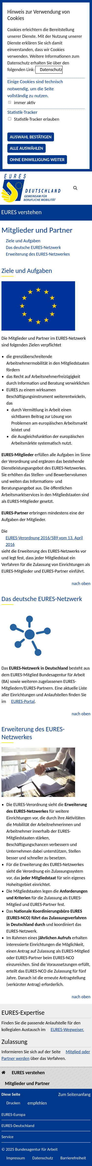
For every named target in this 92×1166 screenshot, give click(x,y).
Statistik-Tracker (22, 112)
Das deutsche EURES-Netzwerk (33, 247)
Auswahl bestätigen (31, 137)
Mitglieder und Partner (27, 1083)
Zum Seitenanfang (74, 1094)
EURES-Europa (13, 1115)
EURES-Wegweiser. (67, 1029)
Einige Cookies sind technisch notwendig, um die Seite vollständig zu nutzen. (35, 89)
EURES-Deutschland (17, 1126)
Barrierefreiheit (73, 1158)
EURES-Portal (23, 701)
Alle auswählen (26, 148)
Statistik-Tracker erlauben (36, 119)
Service (7, 1137)
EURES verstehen (21, 212)
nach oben (81, 583)
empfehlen (37, 1103)
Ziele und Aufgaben (23, 241)
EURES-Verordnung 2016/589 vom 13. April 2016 (44, 541)
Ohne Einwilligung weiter (37, 159)
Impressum (15, 1158)
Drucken (13, 1103)
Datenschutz (51, 69)
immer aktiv (24, 102)
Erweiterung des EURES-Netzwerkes (38, 254)
